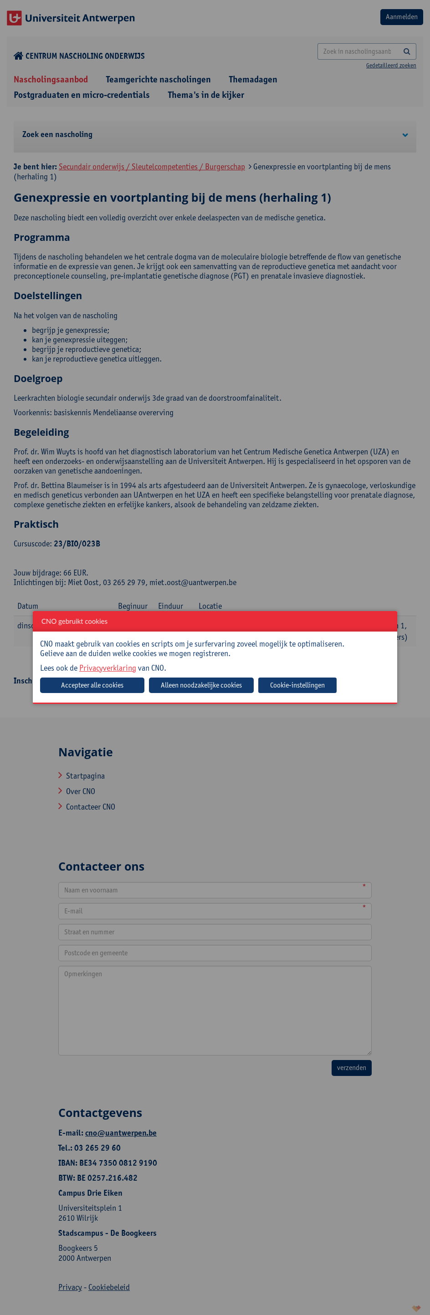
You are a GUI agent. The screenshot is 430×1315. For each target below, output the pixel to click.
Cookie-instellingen (297, 685)
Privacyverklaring (107, 668)
